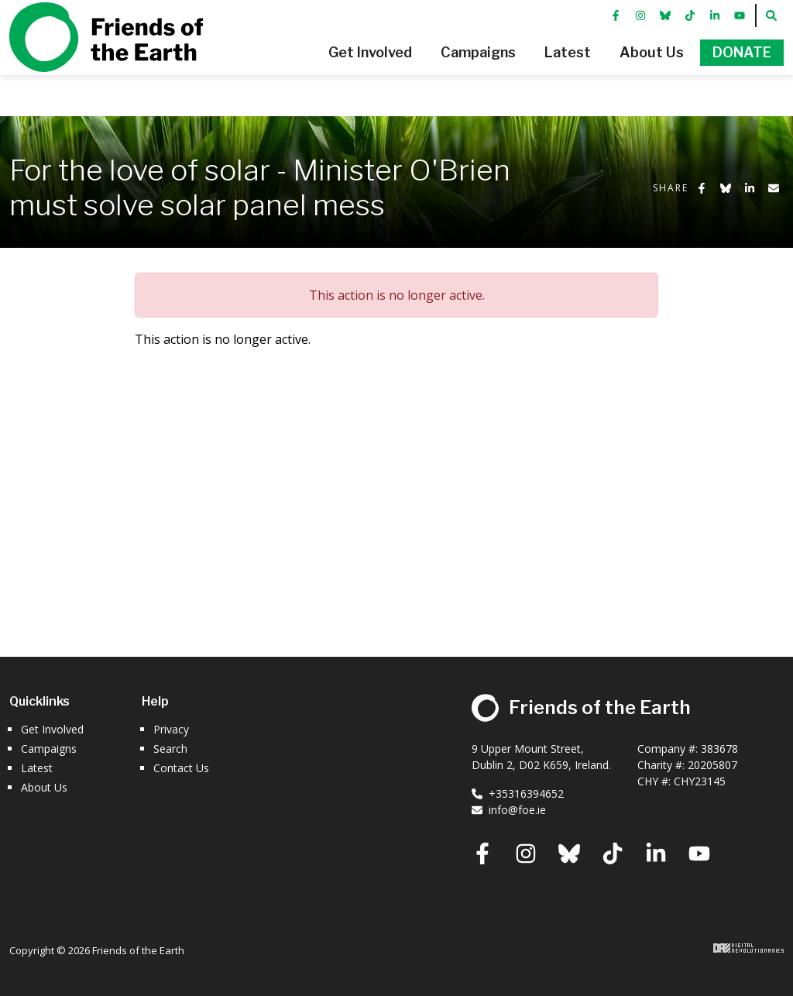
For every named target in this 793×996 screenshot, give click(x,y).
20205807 (712, 764)
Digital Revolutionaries (748, 948)
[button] (333, 73)
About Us (44, 787)
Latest (37, 768)
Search (170, 748)
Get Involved (52, 729)
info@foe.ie (509, 809)
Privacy (171, 729)
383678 (719, 748)
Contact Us (181, 768)
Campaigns (49, 748)
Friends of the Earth (106, 58)
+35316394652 (518, 793)
